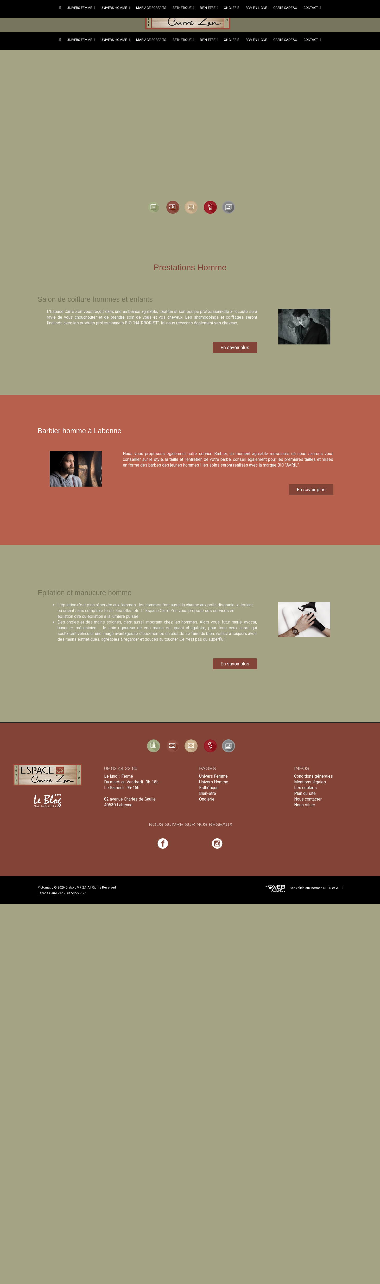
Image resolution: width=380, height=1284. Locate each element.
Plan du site (305, 793)
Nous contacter (308, 799)
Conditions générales (313, 776)
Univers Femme (213, 776)
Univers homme (115, 8)
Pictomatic (46, 887)
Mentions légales (310, 781)
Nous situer (304, 804)
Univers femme (81, 8)
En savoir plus (235, 347)
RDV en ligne (257, 8)
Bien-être (209, 8)
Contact (312, 8)
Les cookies (305, 787)
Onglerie (232, 8)
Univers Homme (213, 781)
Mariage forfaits (151, 8)
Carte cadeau (285, 8)
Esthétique (183, 8)
